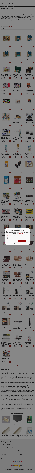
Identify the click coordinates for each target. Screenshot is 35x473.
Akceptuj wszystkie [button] (22, 240)
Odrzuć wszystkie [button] (13, 240)
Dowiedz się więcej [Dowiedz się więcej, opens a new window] (21, 233)
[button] (17, 243)
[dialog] (17, 236)
